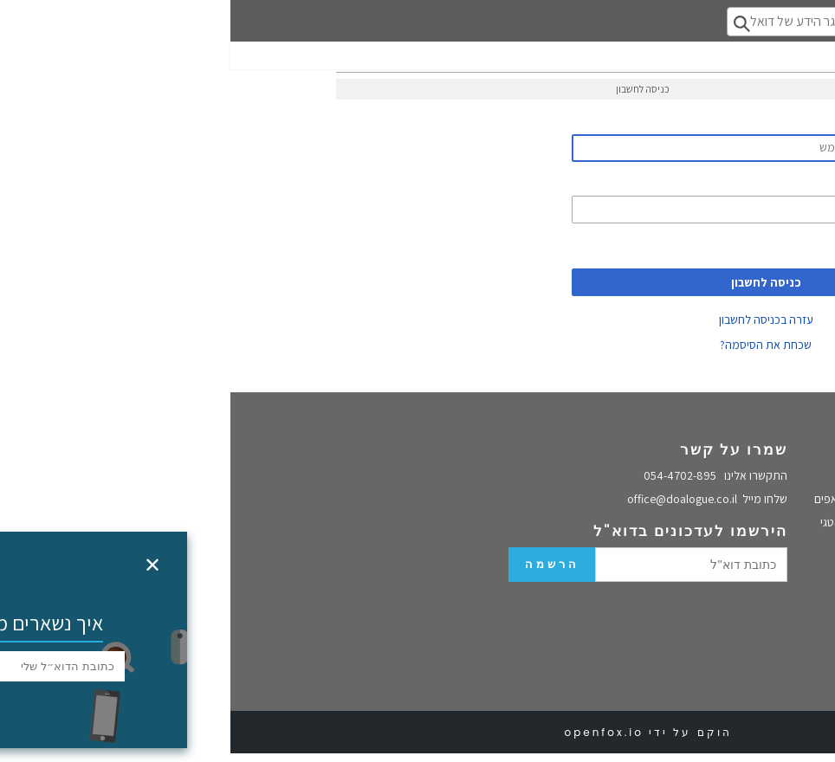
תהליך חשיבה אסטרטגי (643, 522)
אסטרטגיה (794, 587)
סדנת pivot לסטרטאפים (640, 499)
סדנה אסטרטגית (658, 476)
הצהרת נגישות (785, 531)
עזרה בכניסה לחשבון (536, 319)
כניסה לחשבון (536, 282)
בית (809, 473)
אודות (813, 449)
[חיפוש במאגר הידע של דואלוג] (582, 21)
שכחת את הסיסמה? (535, 344)
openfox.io (372, 732)
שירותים (665, 449)
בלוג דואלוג (792, 492)
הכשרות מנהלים (658, 544)
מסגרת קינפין (787, 664)
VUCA (804, 645)
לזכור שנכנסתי (671, 246)
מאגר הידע (793, 563)
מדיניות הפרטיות (778, 512)
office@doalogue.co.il (477, 499)
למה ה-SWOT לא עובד (766, 625)
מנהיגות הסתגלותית (772, 684)
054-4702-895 (485, 475)
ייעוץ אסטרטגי (786, 606)
